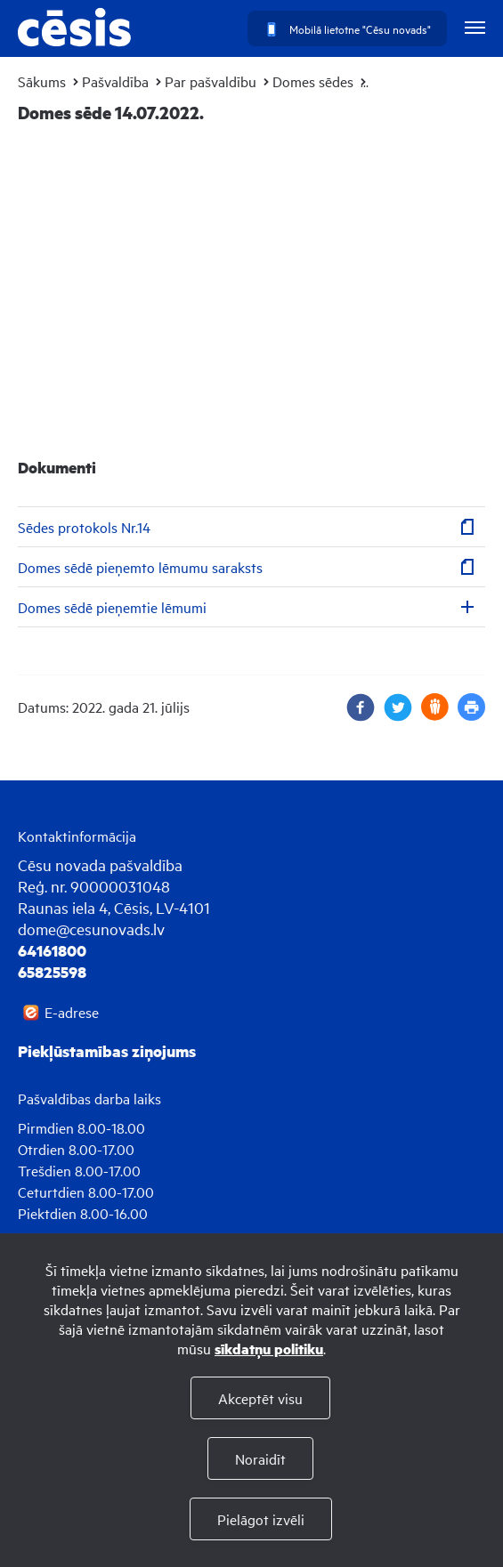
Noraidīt (260, 1458)
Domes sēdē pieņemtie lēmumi (112, 607)
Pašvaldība (115, 81)
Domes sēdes (312, 81)
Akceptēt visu (260, 1398)
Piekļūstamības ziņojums (107, 1051)
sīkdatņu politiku (269, 1348)
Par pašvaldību (210, 81)
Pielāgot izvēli (260, 1519)
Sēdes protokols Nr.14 (84, 527)
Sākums (42, 81)
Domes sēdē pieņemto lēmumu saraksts (140, 567)
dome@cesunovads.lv (91, 928)
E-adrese (72, 1012)
